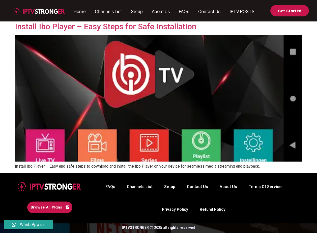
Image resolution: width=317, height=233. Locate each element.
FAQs (184, 11)
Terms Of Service (265, 186)
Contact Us (209, 11)
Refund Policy (212, 209)
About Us (161, 11)
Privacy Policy (175, 209)
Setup (137, 11)
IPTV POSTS (242, 11)
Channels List (108, 11)
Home (80, 11)
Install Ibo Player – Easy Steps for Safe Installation (105, 26)
